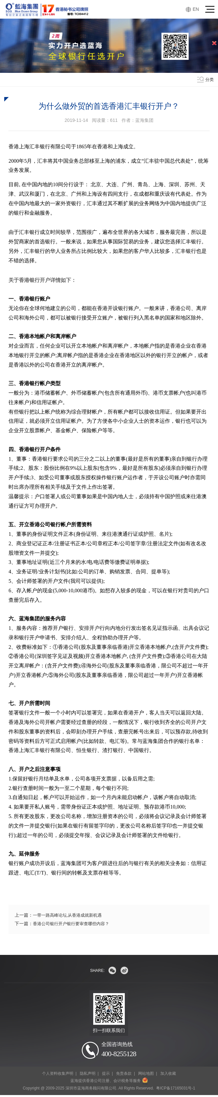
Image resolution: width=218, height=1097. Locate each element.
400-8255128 (118, 1054)
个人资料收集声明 (57, 1075)
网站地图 (146, 1075)
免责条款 (124, 1075)
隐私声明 (87, 1075)
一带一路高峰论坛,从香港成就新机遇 (70, 915)
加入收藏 (168, 1075)
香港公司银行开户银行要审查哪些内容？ (74, 923)
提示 (106, 1075)
